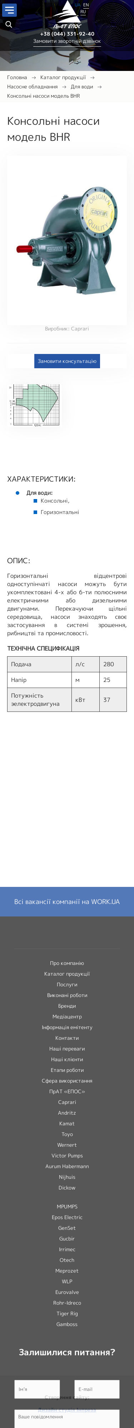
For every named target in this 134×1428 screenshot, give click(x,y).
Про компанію (67, 1197)
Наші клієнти (67, 1293)
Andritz (67, 1347)
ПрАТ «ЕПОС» (67, 1325)
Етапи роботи (67, 1304)
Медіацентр (67, 1251)
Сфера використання (67, 1315)
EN (86, 5)
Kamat (67, 1358)
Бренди (67, 1240)
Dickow (67, 1422)
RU (83, 12)
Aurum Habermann (67, 1400)
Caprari (67, 1336)
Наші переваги (67, 1283)
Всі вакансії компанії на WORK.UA (67, 1136)
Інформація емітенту (67, 1261)
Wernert (67, 1379)
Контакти (67, 1272)
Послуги (67, 1219)
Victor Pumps (67, 1390)
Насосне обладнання (32, 86)
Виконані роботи (67, 1229)
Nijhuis (67, 1411)
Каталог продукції (63, 77)
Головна (17, 77)
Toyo (67, 1368)
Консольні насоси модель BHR (43, 95)
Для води (82, 86)
